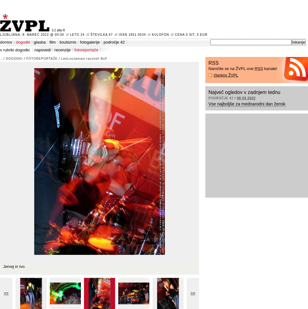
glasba (40, 42)
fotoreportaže (86, 50)
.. (1, 58)
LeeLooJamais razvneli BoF (84, 58)
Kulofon (160, 34)
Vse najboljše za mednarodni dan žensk (247, 103)
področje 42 (114, 42)
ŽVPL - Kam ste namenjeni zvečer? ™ (26, 23)
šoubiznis (67, 42)
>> (193, 293)
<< (6, 293)
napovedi (42, 50)
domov (6, 42)
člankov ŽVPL (226, 75)
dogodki (23, 42)
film (52, 42)
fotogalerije (90, 42)
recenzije (62, 50)
